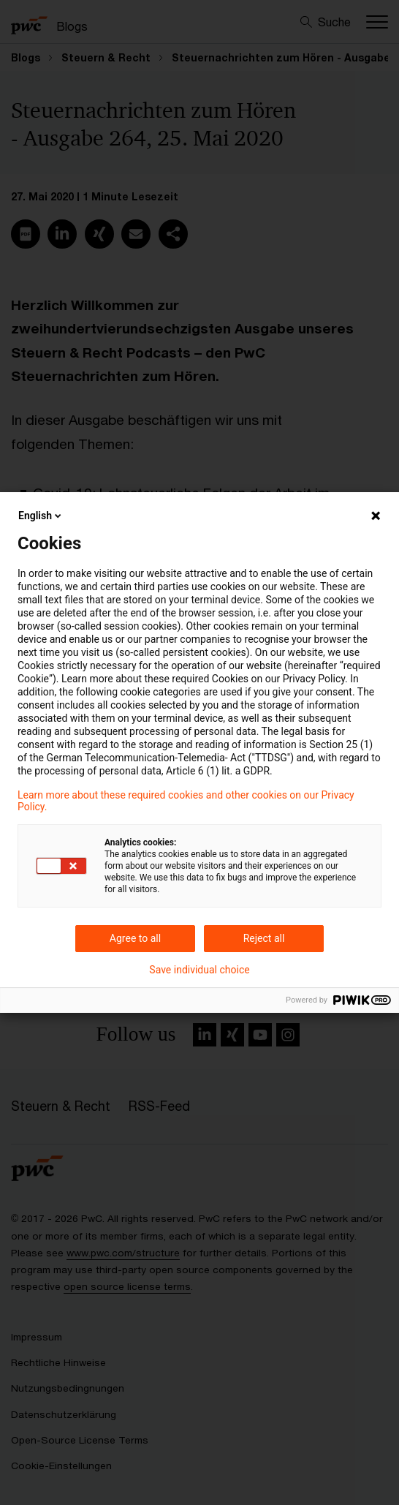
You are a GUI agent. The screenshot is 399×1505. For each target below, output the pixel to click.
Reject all (264, 938)
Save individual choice (199, 970)
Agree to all (135, 938)
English (41, 515)
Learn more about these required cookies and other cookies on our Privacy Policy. (186, 800)
